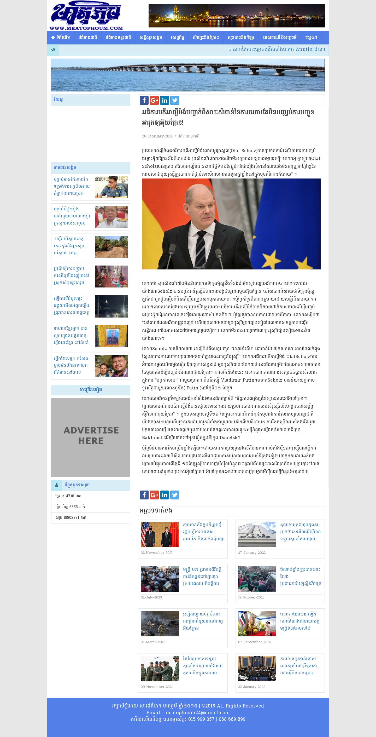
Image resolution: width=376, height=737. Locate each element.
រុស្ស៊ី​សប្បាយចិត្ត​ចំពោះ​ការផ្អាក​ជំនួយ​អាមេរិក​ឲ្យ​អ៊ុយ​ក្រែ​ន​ (203, 621)
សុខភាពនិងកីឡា (241, 38)
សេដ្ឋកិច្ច (177, 38)
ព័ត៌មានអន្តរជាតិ (118, 38)
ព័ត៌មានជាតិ (88, 38)
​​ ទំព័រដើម (60, 38)
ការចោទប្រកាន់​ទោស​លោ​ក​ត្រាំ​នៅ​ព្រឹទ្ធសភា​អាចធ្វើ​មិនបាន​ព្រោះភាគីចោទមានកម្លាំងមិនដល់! (299, 673)
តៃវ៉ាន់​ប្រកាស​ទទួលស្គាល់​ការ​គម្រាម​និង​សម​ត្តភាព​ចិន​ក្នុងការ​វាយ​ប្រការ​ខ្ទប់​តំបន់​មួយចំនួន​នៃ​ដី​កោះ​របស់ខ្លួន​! (203, 673)
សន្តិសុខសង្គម (151, 38)
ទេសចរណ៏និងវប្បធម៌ (280, 38)
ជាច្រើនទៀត (90, 390)
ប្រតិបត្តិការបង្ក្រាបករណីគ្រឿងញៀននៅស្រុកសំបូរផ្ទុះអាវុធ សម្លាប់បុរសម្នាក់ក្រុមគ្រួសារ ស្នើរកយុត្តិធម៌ (72, 283)
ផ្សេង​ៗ (311, 38)
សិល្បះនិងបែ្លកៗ (206, 38)
